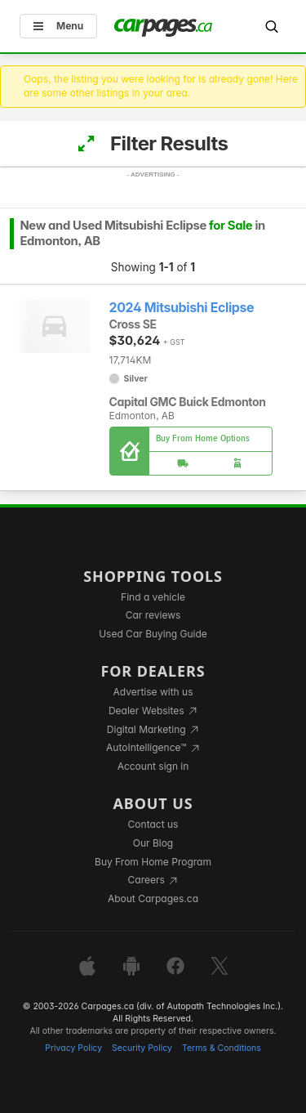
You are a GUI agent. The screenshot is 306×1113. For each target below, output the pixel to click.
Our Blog (153, 843)
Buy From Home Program (153, 862)
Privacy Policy (73, 1048)
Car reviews (153, 615)
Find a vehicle (153, 597)
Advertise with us (153, 692)
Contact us (153, 824)
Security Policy (142, 1048)
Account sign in (153, 766)
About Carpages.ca (153, 898)
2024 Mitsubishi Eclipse (182, 307)
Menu (58, 26)
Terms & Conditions (221, 1048)
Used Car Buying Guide (153, 634)
